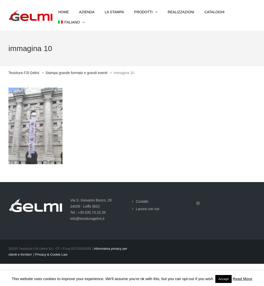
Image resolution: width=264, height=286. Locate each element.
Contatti (142, 201)
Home (63, 12)
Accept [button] (223, 279)
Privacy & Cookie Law (51, 254)
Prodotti (143, 12)
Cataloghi (214, 12)
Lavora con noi (147, 209)
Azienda (87, 12)
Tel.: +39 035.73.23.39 (88, 212)
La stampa (114, 12)
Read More (242, 279)
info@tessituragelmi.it (87, 219)
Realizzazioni (181, 12)
